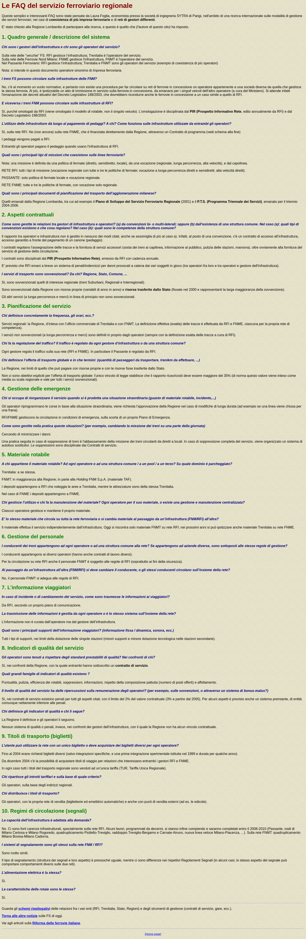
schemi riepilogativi (34, 908)
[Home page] (153, 934)
